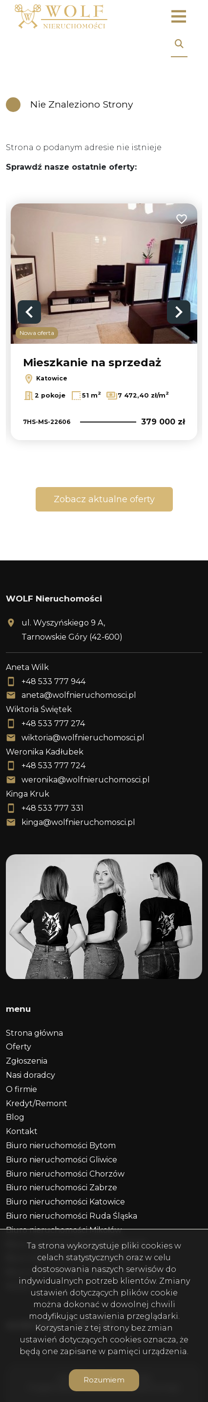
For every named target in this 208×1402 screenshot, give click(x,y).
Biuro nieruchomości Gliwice (61, 1159)
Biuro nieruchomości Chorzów (65, 1174)
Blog (15, 1117)
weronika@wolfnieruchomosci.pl (85, 779)
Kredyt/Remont (36, 1103)
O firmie (21, 1089)
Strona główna (34, 1033)
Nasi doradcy (30, 1075)
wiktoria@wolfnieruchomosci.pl (83, 737)
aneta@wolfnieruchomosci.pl (78, 695)
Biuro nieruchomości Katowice (65, 1201)
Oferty (18, 1046)
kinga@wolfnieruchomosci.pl (78, 822)
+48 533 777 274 (53, 723)
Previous (29, 312)
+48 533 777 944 (53, 681)
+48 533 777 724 (53, 765)
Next (178, 312)
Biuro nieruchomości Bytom (61, 1145)
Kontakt (22, 1131)
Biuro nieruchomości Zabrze (61, 1187)
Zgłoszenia (26, 1061)
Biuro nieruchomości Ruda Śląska (71, 1216)
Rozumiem (104, 1379)
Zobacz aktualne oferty (104, 499)
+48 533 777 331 (52, 808)
